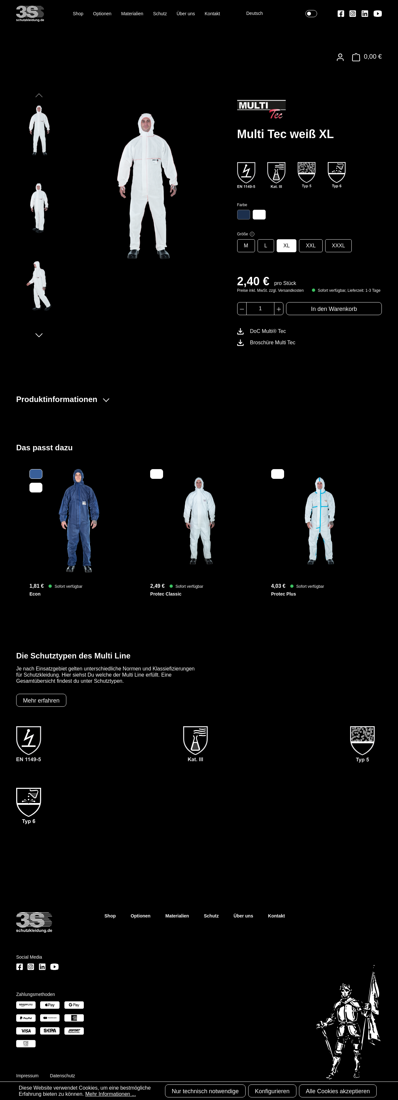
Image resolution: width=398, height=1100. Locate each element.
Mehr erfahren (41, 700)
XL (286, 245)
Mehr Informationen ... (110, 1094)
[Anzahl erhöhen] (278, 308)
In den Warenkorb (334, 309)
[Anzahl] (260, 308)
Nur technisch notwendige (205, 1091)
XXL (310, 245)
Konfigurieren (272, 1091)
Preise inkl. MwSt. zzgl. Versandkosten (270, 290)
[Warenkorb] (365, 57)
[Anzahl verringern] (242, 308)
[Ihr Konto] (340, 57)
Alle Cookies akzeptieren (338, 1091)
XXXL (338, 245)
